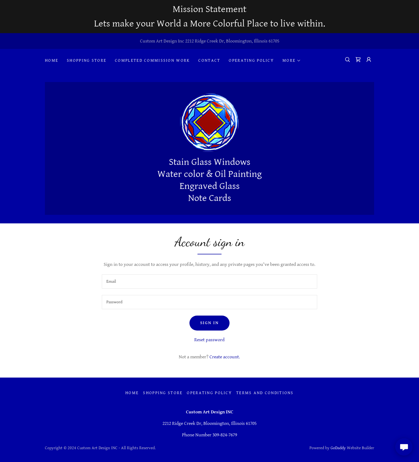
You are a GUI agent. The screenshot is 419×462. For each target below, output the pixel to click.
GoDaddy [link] (338, 448)
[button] (291, 60)
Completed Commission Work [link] (152, 60)
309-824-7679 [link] (224, 435)
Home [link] (51, 60)
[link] (358, 59)
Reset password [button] (209, 340)
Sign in (209, 322)
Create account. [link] (225, 357)
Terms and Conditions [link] (265, 392)
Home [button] (132, 392)
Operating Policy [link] (251, 60)
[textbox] (209, 281)
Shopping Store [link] (86, 60)
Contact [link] (209, 60)
